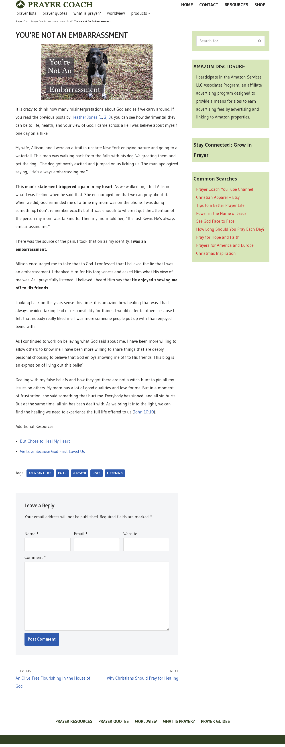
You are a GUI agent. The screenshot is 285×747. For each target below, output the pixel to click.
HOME (187, 4)
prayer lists (26, 13)
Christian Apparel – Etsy (218, 198)
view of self (66, 21)
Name (31, 536)
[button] (149, 13)
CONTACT (208, 4)
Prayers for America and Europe (225, 246)
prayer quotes (55, 13)
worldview (116, 13)
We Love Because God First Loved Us (52, 453)
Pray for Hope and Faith (218, 238)
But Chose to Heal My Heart (45, 443)
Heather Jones (84, 117)
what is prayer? (87, 13)
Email (80, 536)
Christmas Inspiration (216, 254)
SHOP (259, 4)
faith (62, 475)
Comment (35, 559)
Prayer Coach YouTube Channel (224, 190)
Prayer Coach (38, 21)
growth (79, 475)
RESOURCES (236, 4)
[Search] (225, 41)
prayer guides (215, 724)
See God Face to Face (215, 222)
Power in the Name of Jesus (221, 214)
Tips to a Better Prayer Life (220, 206)
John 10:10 (144, 413)
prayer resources (73, 724)
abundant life (40, 475)
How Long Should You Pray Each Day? (230, 230)
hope (96, 475)
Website (130, 536)
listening (115, 475)
